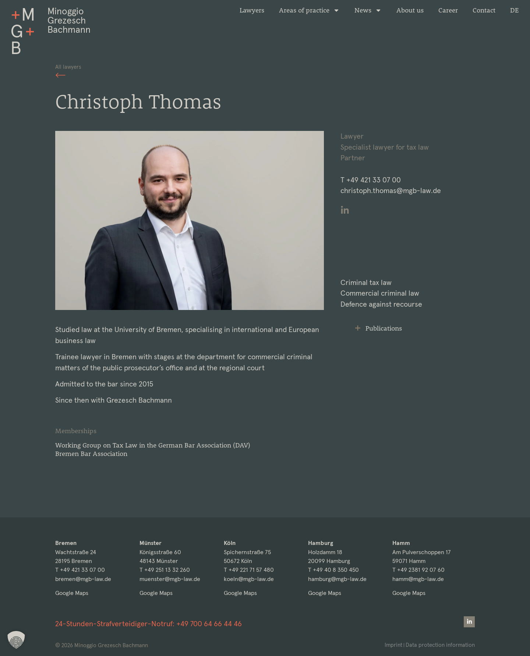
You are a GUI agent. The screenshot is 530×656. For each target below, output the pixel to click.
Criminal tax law (366, 282)
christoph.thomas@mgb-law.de (390, 190)
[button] (16, 640)
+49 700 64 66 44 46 (209, 623)
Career (448, 10)
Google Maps (71, 593)
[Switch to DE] (514, 10)
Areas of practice (309, 10)
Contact (484, 10)
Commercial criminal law (379, 293)
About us (410, 10)
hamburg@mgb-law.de (337, 579)
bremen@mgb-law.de (83, 579)
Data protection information (440, 644)
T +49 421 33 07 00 (80, 570)
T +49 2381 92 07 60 (418, 570)
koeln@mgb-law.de (249, 579)
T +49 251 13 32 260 (164, 570)
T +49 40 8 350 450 (333, 570)
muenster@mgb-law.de (169, 579)
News (368, 10)
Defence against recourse (381, 304)
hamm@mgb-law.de (418, 579)
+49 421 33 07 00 (373, 180)
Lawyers (252, 10)
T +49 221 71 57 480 (249, 570)
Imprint (393, 644)
